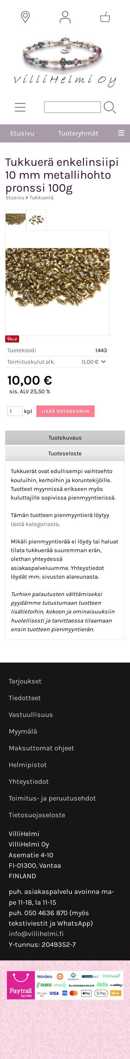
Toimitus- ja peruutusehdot (52, 798)
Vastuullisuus (31, 715)
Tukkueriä (41, 197)
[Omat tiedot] (65, 17)
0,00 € (94, 361)
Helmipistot (28, 765)
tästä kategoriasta (35, 524)
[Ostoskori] (105, 17)
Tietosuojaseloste (37, 815)
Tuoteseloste (65, 453)
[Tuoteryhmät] (20, 107)
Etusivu (22, 133)
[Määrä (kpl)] (15, 411)
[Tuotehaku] (72, 107)
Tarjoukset (25, 681)
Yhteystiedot (29, 782)
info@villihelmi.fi (36, 934)
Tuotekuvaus (65, 437)
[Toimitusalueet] (25, 17)
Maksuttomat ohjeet (41, 748)
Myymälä (23, 731)
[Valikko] (121, 133)
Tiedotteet (25, 698)
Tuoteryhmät (78, 133)
